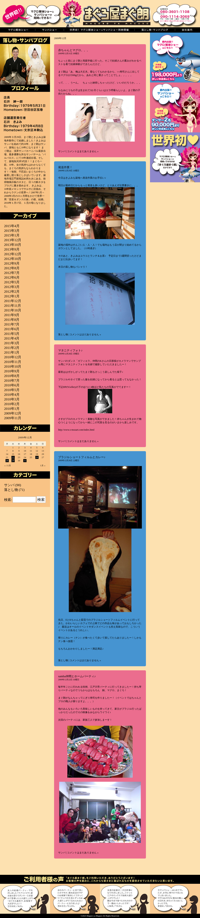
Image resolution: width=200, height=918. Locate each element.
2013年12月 (12, 240)
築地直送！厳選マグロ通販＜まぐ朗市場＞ (175, 207)
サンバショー (49, 30)
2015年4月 (12, 226)
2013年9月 (12, 249)
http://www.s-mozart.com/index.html (76, 429)
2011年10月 (12, 310)
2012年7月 (12, 273)
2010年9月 (12, 371)
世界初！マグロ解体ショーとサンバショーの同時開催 (175, 157)
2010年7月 (12, 381)
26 (37, 457)
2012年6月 (12, 277)
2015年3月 (12, 231)
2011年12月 (12, 301)
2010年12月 (12, 357)
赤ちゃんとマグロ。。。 (74, 50)
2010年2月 (12, 404)
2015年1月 (12, 235)
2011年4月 (11, 338)
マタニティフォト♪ (70, 350)
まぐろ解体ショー (175, 57)
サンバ (62, 151)
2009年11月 (12, 418)
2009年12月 (12, 413)
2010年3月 (12, 399)
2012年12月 (12, 254)
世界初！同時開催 (99, 30)
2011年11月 (12, 306)
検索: (8, 500)
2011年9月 (11, 315)
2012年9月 (12, 263)
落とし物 (63, 334)
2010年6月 (12, 385)
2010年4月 (12, 395)
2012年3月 (12, 287)
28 (7, 461)
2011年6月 (11, 329)
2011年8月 (11, 320)
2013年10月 (12, 245)
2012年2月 (12, 292)
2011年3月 (11, 343)
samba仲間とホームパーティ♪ (77, 676)
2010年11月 (12, 362)
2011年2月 (11, 348)
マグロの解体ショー (17, 30)
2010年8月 (12, 376)
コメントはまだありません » (82, 151)
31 (25, 461)
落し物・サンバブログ (154, 30)
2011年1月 (11, 352)
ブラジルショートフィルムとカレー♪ (81, 457)
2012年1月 (12, 296)
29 (13, 461)
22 (13, 457)
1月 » (43, 465)
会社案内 (187, 30)
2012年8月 (12, 268)
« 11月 (7, 465)
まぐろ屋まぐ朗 (106, 13)
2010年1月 (12, 409)
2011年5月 (11, 334)
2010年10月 (12, 366)
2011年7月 (11, 324)
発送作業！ (65, 167)
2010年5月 (12, 390)
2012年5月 (12, 282)
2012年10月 (12, 259)
